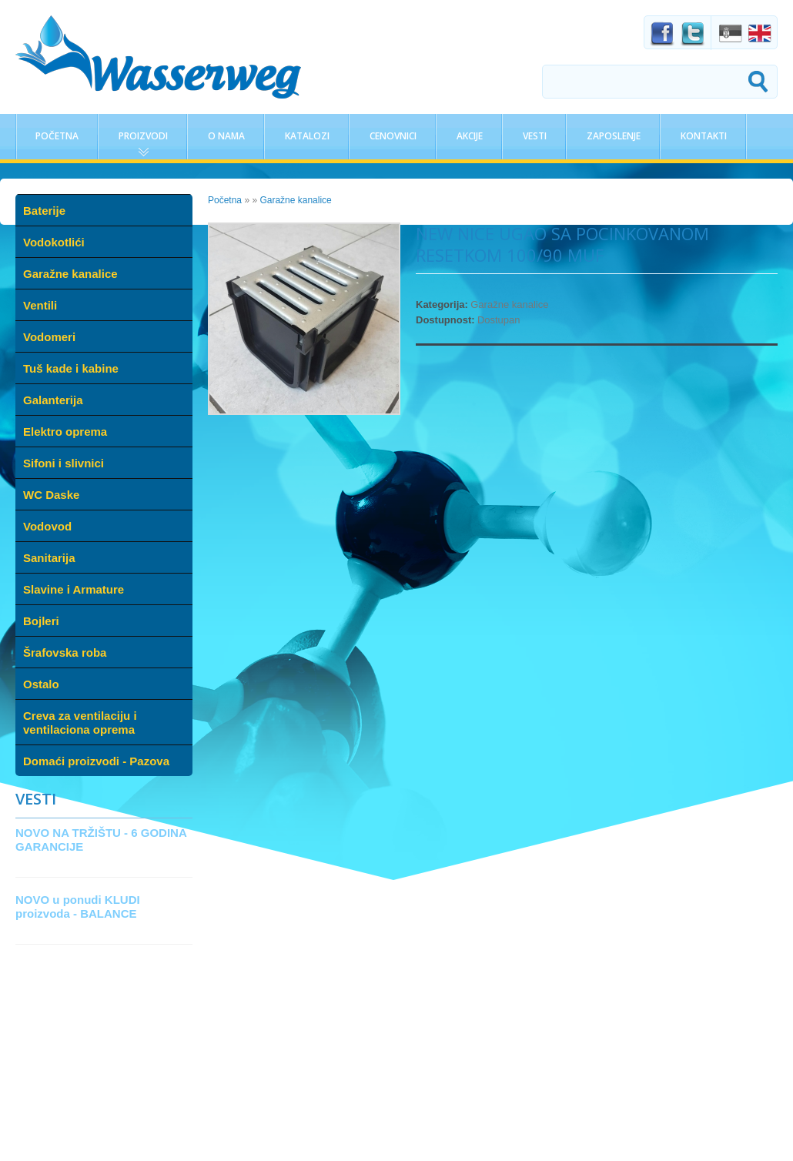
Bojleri (41, 620)
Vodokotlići (54, 242)
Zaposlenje (614, 135)
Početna (57, 135)
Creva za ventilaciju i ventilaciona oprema (80, 722)
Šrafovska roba (64, 652)
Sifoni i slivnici (63, 463)
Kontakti (704, 135)
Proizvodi (143, 135)
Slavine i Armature (73, 589)
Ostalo (41, 684)
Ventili (40, 305)
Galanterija (53, 400)
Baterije (44, 210)
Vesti (535, 135)
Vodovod (47, 526)
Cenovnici (393, 135)
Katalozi (307, 135)
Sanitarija (49, 557)
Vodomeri (49, 336)
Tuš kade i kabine (71, 368)
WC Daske (51, 494)
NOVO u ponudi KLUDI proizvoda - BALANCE (77, 906)
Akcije (470, 135)
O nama (226, 135)
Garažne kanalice (70, 273)
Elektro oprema (65, 431)
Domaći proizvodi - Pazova (96, 761)
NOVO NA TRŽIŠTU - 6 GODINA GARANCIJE (100, 839)
